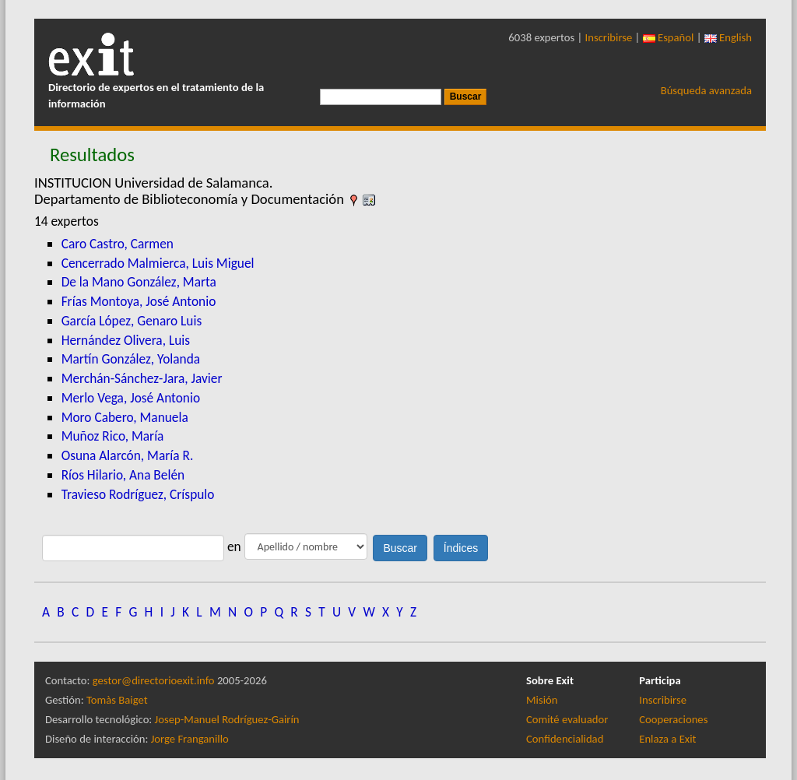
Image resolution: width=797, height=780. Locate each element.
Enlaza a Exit (667, 739)
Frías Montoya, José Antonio (138, 301)
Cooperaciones (673, 719)
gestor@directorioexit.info (154, 680)
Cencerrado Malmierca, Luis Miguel (158, 263)
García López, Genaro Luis (131, 320)
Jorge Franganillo (190, 739)
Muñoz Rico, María (112, 435)
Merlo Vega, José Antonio (130, 397)
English (728, 37)
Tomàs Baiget (117, 700)
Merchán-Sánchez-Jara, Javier (142, 378)
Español (668, 37)
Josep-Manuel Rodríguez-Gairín (227, 719)
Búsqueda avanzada (706, 90)
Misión (541, 700)
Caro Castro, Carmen (117, 243)
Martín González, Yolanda (130, 358)
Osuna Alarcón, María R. (127, 455)
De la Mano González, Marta (138, 281)
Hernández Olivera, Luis (125, 340)
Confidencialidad (564, 739)
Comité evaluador (567, 719)
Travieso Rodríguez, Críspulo (138, 494)
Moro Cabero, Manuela (124, 417)
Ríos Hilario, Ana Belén (122, 474)
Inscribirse (609, 37)
